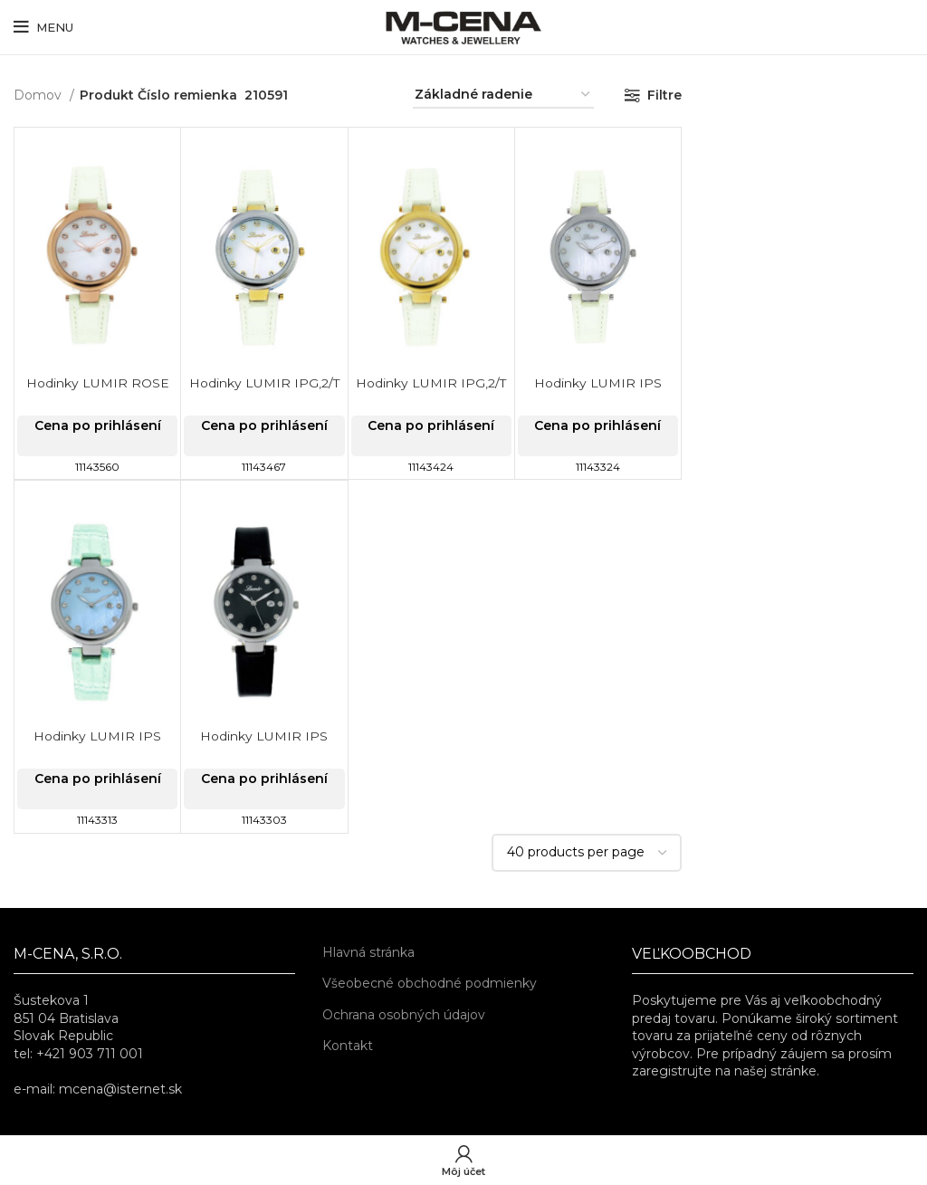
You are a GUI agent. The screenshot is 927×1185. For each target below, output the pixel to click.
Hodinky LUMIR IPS (598, 383)
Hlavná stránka (368, 952)
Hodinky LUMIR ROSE (97, 383)
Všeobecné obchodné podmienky (429, 983)
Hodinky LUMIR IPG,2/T (263, 383)
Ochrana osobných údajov (403, 1015)
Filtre (664, 95)
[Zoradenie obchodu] (503, 95)
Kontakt (347, 1045)
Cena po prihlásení (97, 425)
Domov (39, 95)
